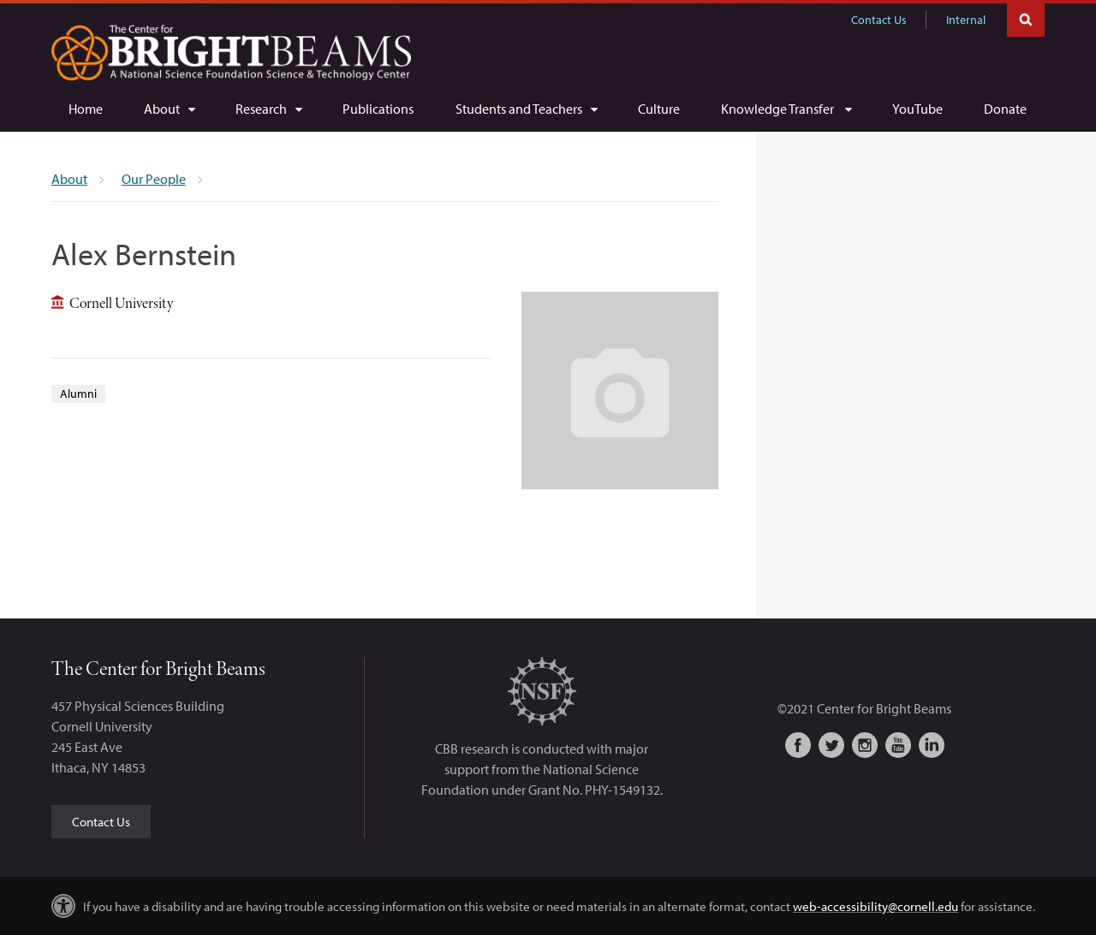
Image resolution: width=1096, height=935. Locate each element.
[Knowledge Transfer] (786, 108)
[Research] (268, 108)
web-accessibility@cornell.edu (875, 906)
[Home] (85, 108)
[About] (169, 108)
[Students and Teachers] (526, 108)
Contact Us (879, 19)
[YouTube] (917, 108)
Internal (966, 19)
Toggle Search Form (1026, 18)
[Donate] (1005, 108)
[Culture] (659, 108)
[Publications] (378, 108)
